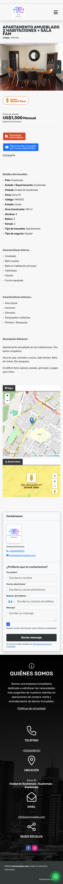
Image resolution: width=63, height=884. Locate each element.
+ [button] (7, 395)
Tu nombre (12, 572)
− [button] (7, 401)
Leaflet (34, 456)
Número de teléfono (16, 595)
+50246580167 (16, 551)
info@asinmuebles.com (31, 816)
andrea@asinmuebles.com (22, 555)
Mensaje (11, 607)
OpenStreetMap (52, 456)
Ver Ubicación (30, 484)
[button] (22, 87)
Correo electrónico (16, 584)
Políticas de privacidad (31, 708)
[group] (31, 66)
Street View (16, 100)
